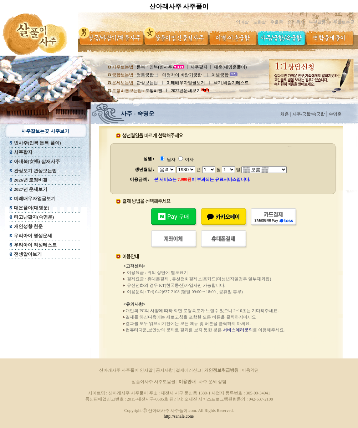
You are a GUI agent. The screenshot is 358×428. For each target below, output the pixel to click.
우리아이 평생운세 (33, 235)
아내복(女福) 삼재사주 (37, 161)
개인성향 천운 (28, 226)
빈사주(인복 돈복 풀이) (37, 143)
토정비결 (153, 90)
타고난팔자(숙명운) (34, 217)
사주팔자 (199, 67)
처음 (284, 114)
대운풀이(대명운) (32, 207)
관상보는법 (147, 82)
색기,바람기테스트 (231, 82)
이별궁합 (220, 74)
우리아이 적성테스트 (35, 245)
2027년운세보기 (186, 90)
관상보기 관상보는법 (35, 170)
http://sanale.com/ (179, 416)
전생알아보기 (28, 254)
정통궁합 (145, 74)
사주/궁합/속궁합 (308, 114)
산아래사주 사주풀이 (179, 6)
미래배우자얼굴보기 (186, 82)
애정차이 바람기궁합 (182, 74)
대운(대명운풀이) (230, 67)
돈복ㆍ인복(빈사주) (155, 67)
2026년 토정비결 (30, 180)
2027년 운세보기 (30, 189)
